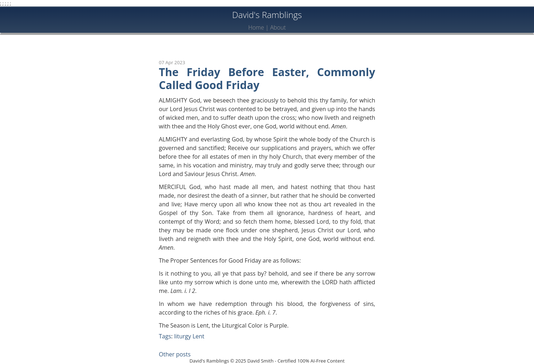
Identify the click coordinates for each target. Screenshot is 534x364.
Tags (165, 336)
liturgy (182, 336)
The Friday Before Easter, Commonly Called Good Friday (267, 78)
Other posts (175, 354)
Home (256, 27)
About (278, 27)
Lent (198, 336)
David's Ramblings (267, 15)
